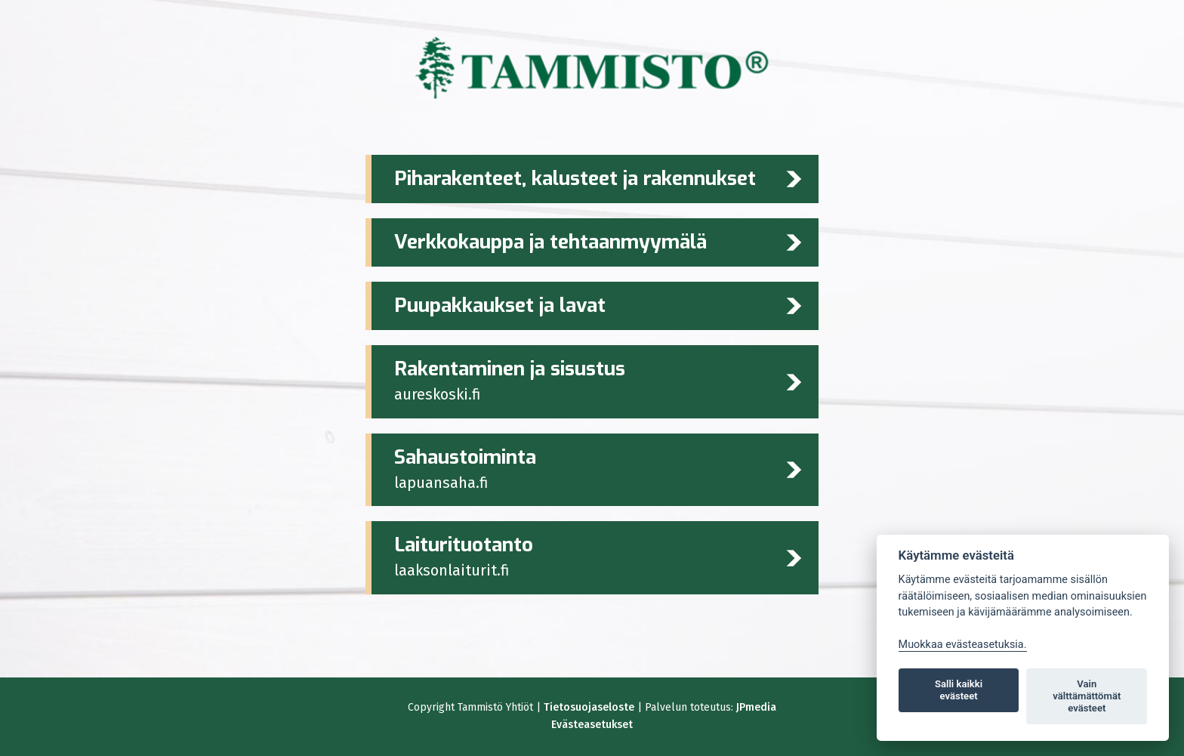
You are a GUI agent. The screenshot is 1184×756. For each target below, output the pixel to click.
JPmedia (756, 707)
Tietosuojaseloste (589, 707)
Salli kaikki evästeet (958, 690)
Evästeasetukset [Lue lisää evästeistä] (592, 724)
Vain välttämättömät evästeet (1087, 696)
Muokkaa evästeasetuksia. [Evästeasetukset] (963, 644)
